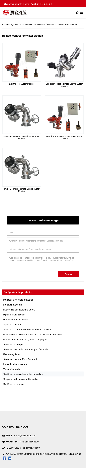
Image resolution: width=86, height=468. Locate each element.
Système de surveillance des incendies (23, 374)
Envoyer (68, 274)
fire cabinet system (12, 305)
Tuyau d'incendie (11, 369)
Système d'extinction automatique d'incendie (25, 349)
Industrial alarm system (15, 364)
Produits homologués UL (15, 319)
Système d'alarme (12, 324)
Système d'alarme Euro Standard (20, 359)
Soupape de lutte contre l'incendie (20, 379)
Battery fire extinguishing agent (19, 309)
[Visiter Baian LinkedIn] (9, 459)
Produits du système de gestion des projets (25, 339)
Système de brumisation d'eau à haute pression (27, 329)
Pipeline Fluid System (14, 314)
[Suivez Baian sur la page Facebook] (4, 459)
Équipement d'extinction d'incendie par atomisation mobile (32, 334)
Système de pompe (13, 344)
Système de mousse (13, 384)
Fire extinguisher (11, 354)
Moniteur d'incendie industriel (18, 300)
